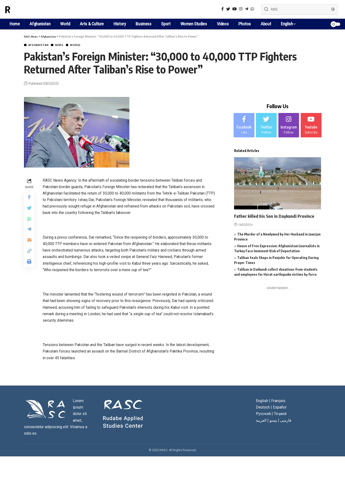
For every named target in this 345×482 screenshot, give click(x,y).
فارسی (285, 421)
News (65, 45)
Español (279, 408)
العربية (261, 421)
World (84, 45)
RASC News (27, 9)
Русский (263, 414)
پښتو (273, 421)
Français (278, 401)
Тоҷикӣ (280, 414)
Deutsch (263, 408)
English (287, 24)
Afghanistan (41, 45)
